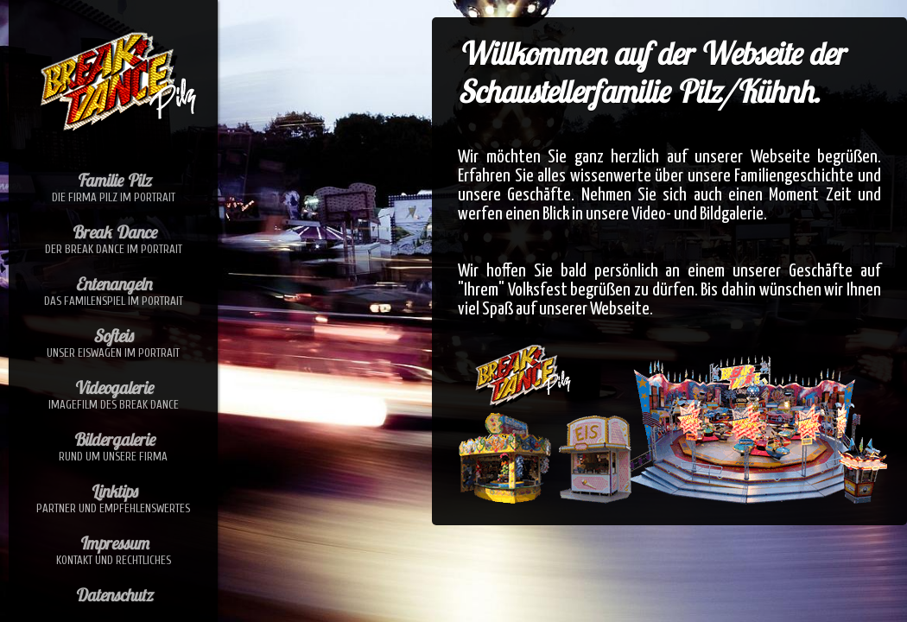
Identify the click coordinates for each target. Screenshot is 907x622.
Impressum (113, 549)
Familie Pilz (113, 186)
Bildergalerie (113, 445)
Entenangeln (113, 290)
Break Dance (113, 238)
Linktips (113, 497)
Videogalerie (113, 394)
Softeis (113, 342)
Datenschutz (113, 595)
